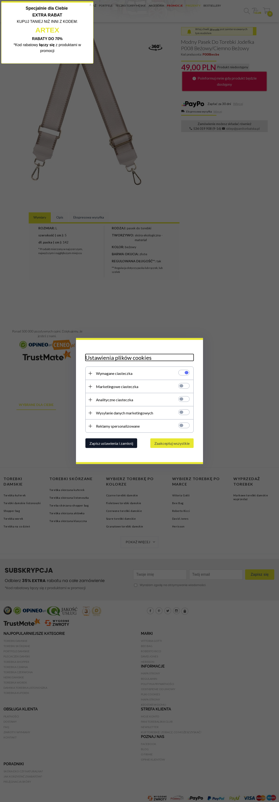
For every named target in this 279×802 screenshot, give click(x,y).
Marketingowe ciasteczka (117, 386)
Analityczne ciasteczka (114, 399)
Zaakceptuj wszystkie (172, 443)
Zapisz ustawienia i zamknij (111, 443)
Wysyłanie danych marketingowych (124, 413)
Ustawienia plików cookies (118, 357)
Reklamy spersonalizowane (118, 426)
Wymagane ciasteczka (114, 373)
